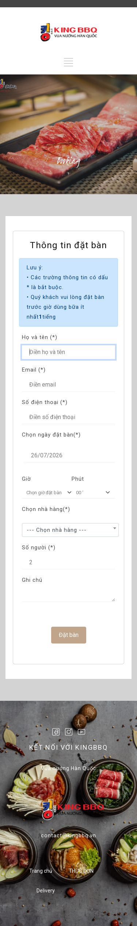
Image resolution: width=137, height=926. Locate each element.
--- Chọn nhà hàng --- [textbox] (57, 530)
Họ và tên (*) (39, 337)
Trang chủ (40, 871)
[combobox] (70, 530)
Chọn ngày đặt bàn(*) (51, 434)
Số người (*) (39, 547)
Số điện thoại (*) (45, 402)
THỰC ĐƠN (81, 871)
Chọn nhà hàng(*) (46, 509)
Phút (78, 479)
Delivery (46, 891)
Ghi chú (32, 580)
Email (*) (34, 369)
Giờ (26, 479)
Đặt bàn (69, 634)
